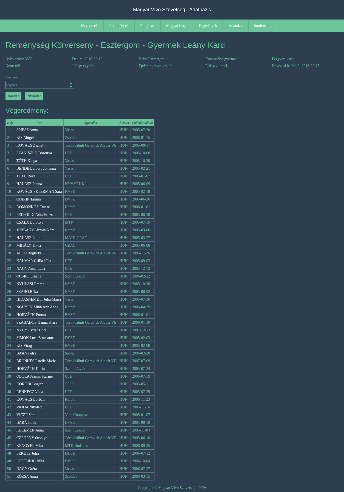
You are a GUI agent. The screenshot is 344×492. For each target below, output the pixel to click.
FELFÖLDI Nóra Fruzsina (36, 215)
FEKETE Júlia (27, 453)
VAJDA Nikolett (29, 407)
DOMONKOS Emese (33, 207)
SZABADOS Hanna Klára (36, 322)
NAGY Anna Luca (30, 268)
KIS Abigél (25, 138)
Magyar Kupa (176, 26)
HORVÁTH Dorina (31, 369)
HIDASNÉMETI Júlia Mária (38, 299)
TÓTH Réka (26, 176)
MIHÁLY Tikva (28, 245)
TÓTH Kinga (26, 161)
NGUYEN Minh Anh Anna (37, 307)
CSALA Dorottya (29, 222)
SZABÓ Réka (27, 292)
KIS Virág (24, 345)
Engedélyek (208, 26)
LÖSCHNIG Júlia (30, 461)
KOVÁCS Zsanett (30, 145)
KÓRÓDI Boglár (29, 384)
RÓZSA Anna (27, 476)
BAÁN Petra (26, 353)
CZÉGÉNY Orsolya (31, 438)
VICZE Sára (26, 415)
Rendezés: (39, 82)
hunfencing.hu (265, 26)
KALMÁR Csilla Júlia (33, 261)
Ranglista (147, 26)
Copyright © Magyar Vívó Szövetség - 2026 (172, 488)
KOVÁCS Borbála (30, 399)
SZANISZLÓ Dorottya (34, 153)
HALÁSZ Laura (28, 238)
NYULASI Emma (30, 284)
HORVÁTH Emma (31, 315)
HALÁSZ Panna (29, 184)
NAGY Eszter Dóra (31, 330)
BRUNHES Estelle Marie (36, 361)
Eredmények (119, 26)
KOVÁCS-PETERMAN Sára (39, 191)
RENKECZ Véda (29, 392)
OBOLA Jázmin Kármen (35, 376)
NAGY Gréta (26, 469)
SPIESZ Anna (27, 130)
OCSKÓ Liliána (28, 276)
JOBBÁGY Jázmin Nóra (35, 230)
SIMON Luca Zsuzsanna (35, 338)
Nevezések (89, 26)
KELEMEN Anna (30, 430)
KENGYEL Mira (29, 446)
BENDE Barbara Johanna (36, 168)
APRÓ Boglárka (29, 253)
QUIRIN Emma (28, 199)
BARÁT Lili (26, 422)
